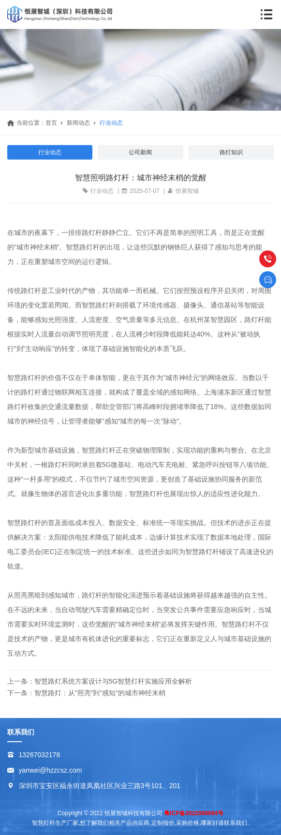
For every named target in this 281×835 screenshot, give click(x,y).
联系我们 (20, 732)
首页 (51, 122)
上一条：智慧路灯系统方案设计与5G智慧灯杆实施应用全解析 (99, 681)
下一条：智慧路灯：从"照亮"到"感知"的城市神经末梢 (86, 693)
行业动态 (111, 122)
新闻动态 (78, 122)
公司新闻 (140, 152)
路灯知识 (231, 152)
